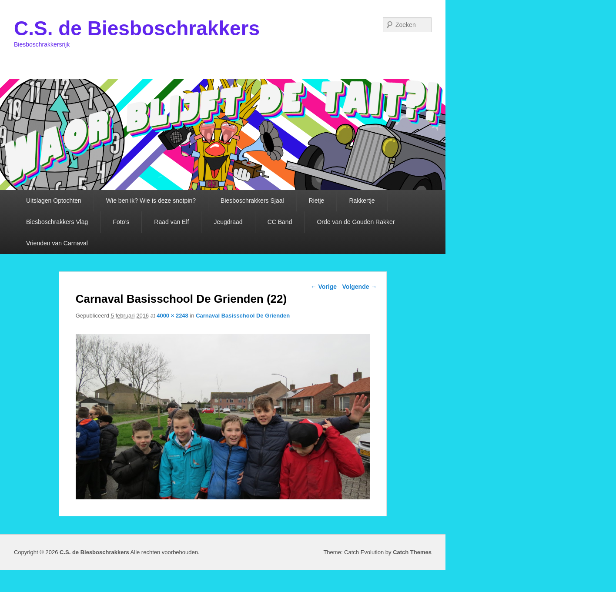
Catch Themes (412, 552)
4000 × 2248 (172, 315)
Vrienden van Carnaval (57, 243)
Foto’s (121, 221)
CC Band (280, 221)
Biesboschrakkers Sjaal (252, 200)
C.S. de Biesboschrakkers (137, 28)
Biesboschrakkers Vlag (57, 221)
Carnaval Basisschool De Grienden (243, 315)
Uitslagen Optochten (53, 200)
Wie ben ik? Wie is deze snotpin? (151, 200)
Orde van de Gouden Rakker (356, 221)
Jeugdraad (228, 221)
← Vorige (324, 286)
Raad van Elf (171, 221)
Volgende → (359, 286)
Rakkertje (362, 200)
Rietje (317, 200)
